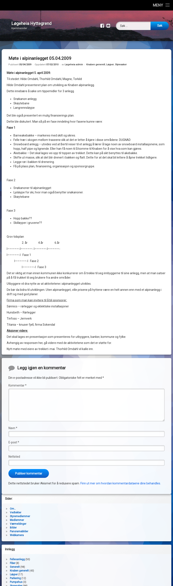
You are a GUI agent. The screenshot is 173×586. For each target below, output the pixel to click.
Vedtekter (15, 509)
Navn (12, 425)
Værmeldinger (18, 520)
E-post (13, 439)
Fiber (12, 559)
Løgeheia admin (74, 61)
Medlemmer (17, 516)
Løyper (110, 61)
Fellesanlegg (17, 556)
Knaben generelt (95, 61)
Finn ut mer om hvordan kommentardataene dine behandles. (120, 480)
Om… (13, 505)
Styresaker (121, 61)
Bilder (13, 524)
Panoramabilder (19, 528)
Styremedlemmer (20, 513)
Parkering (15, 575)
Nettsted (14, 453)
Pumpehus (16, 578)
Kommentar (17, 382)
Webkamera (17, 532)
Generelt (15, 563)
